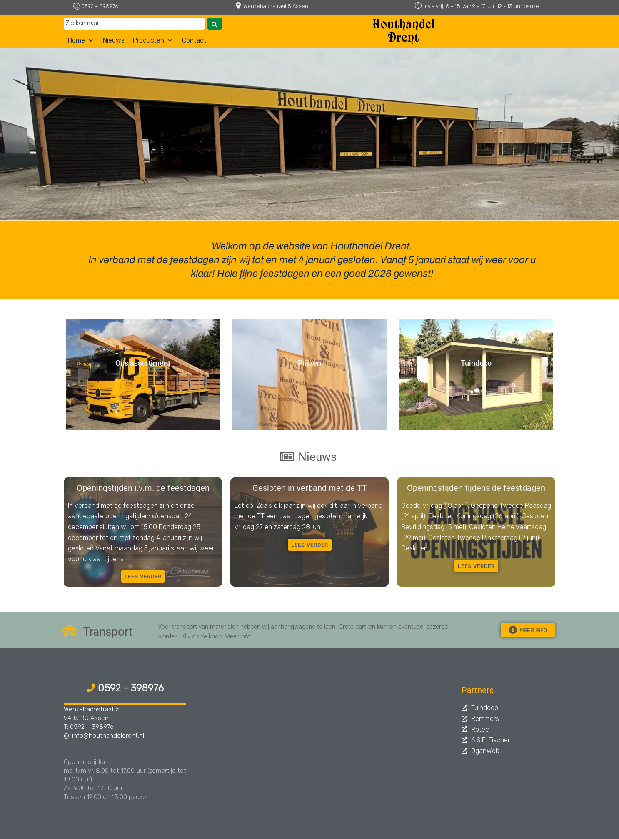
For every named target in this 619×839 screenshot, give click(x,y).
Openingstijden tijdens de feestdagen (476, 488)
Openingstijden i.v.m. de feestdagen (143, 488)
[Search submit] (214, 24)
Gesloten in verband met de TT (309, 488)
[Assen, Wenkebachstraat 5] (326, 744)
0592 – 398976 (99, 6)
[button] (81, 40)
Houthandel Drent (403, 32)
